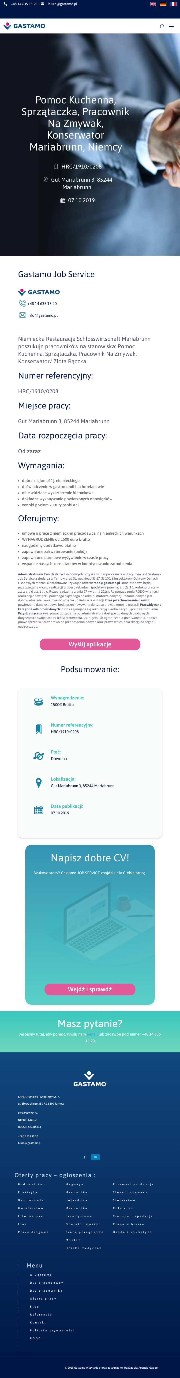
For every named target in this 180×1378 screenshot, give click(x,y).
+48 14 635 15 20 (28, 1136)
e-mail (92, 1034)
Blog (35, 1306)
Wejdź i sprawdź (90, 989)
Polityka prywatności (52, 1330)
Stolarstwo (124, 1200)
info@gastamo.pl (42, 315)
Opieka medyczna (84, 1248)
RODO (35, 1338)
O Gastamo (41, 1274)
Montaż (73, 1240)
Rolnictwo (123, 1208)
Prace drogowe (33, 1232)
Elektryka (28, 1192)
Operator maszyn (83, 1224)
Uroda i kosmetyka (132, 1232)
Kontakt (38, 1322)
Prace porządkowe (85, 1232)
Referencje (41, 1314)
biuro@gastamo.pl (29, 1143)
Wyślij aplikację (90, 644)
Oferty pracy (43, 1298)
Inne (22, 1224)
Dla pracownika (46, 1290)
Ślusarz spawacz (130, 1192)
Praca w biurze (129, 1224)
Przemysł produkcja (133, 1184)
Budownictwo (31, 1184)
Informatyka (31, 1216)
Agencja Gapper (148, 1367)
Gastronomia (31, 1200)
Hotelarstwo (31, 1208)
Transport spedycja (133, 1216)
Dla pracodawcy (47, 1282)
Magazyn (75, 1184)
